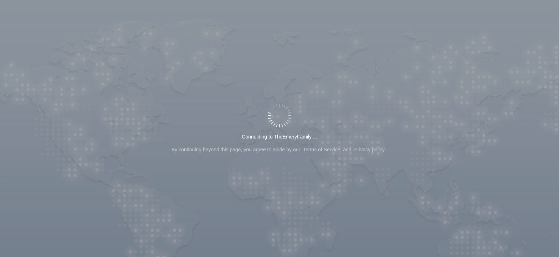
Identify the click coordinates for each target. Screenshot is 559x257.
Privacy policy (369, 149)
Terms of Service (321, 149)
